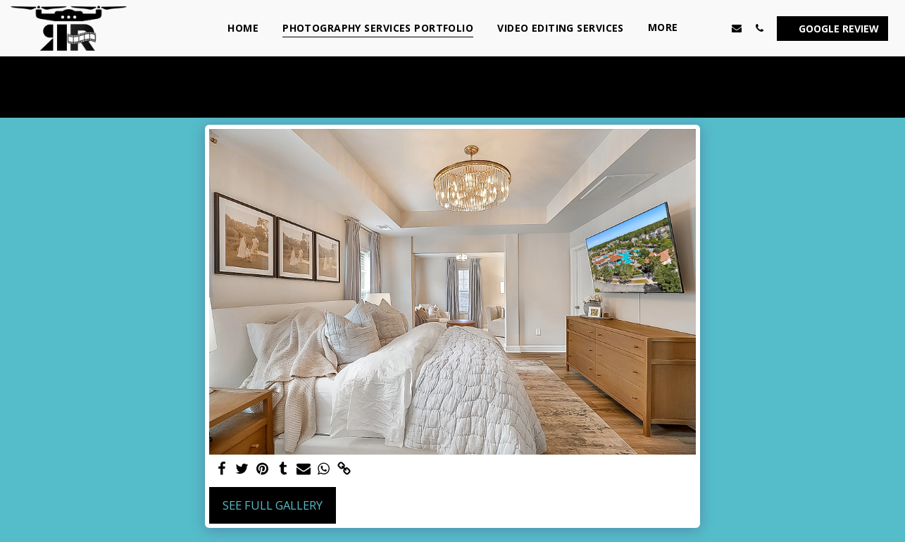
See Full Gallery (273, 505)
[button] (714, 28)
